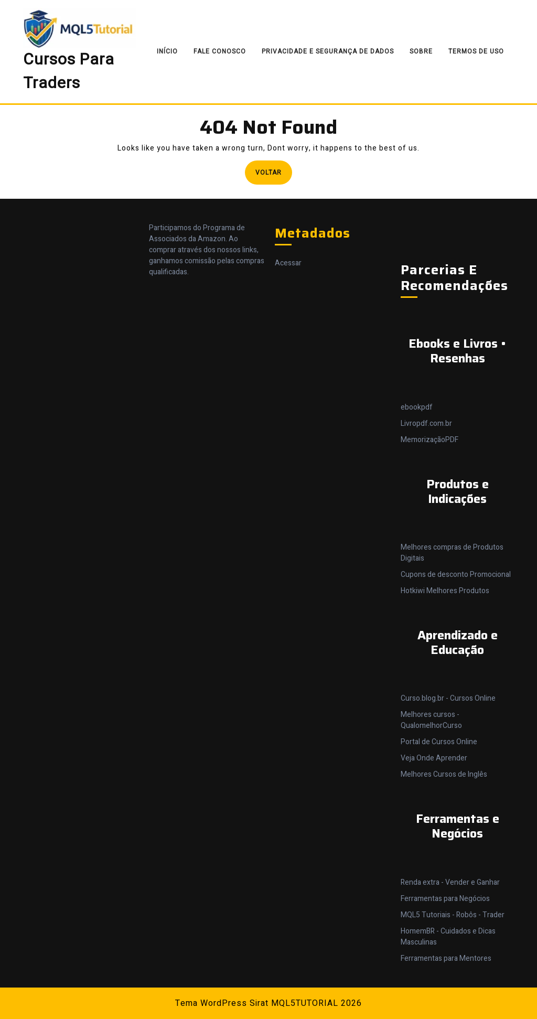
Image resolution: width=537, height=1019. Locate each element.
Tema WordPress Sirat (221, 1003)
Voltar (273, 171)
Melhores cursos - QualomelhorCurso (431, 720)
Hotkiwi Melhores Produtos (445, 590)
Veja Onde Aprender (434, 758)
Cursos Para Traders (68, 71)
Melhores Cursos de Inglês (444, 774)
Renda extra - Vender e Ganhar (450, 882)
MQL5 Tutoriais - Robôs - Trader (452, 914)
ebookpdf (417, 407)
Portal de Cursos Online (439, 741)
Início (167, 51)
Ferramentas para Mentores (446, 958)
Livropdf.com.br (426, 423)
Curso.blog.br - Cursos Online (448, 698)
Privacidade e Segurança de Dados (328, 51)
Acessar (288, 263)
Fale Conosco (220, 51)
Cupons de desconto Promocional (456, 574)
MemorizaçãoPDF (429, 439)
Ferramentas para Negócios (445, 898)
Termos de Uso (476, 51)
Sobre (421, 51)
